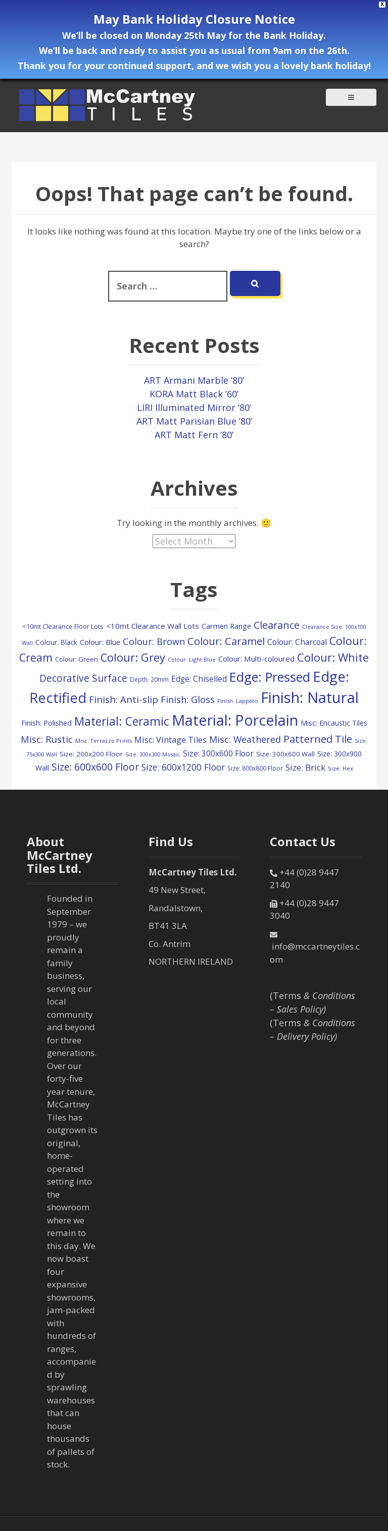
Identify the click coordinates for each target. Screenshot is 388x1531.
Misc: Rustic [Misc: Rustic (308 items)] (47, 739)
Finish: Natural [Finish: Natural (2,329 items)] (310, 697)
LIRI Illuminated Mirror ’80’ (194, 407)
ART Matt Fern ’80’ (194, 435)
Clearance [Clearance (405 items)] (277, 625)
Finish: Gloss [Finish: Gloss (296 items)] (188, 699)
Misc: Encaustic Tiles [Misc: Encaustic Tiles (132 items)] (334, 723)
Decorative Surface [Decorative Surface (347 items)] (83, 678)
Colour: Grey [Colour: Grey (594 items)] (133, 657)
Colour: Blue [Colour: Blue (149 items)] (100, 642)
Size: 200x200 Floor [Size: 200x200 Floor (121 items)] (91, 753)
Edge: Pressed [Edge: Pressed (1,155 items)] (269, 676)
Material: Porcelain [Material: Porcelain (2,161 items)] (235, 720)
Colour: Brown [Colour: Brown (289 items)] (154, 641)
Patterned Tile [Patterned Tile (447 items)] (317, 739)
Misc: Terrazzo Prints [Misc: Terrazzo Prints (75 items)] (103, 740)
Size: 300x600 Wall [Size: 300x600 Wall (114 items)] (285, 753)
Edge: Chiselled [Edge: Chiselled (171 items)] (199, 679)
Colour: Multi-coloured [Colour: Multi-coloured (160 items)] (256, 659)
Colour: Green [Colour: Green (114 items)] (76, 659)
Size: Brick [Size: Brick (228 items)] (305, 767)
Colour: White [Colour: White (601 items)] (333, 657)
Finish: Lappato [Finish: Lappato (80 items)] (237, 700)
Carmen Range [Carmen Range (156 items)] (226, 626)
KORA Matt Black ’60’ (194, 394)
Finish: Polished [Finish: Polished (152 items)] (46, 723)
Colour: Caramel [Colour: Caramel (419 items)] (226, 641)
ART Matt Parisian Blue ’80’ (194, 421)
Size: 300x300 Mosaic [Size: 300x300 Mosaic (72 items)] (152, 754)
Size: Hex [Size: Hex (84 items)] (340, 768)
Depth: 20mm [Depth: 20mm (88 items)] (149, 679)
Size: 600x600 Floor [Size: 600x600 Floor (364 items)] (95, 767)
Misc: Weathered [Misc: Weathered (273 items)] (245, 739)
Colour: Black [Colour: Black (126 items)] (56, 642)
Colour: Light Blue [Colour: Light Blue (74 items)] (192, 659)
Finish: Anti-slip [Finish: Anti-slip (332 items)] (123, 699)
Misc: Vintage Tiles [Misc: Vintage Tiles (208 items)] (170, 739)
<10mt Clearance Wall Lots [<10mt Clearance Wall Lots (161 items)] (152, 626)
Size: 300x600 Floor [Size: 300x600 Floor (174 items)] (218, 753)
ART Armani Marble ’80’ (194, 380)
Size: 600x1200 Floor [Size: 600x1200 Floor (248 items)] (183, 767)
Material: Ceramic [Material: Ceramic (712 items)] (121, 721)
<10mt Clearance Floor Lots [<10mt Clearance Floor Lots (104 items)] (63, 626)
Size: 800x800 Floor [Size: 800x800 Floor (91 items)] (255, 768)
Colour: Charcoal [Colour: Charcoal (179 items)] (297, 641)
